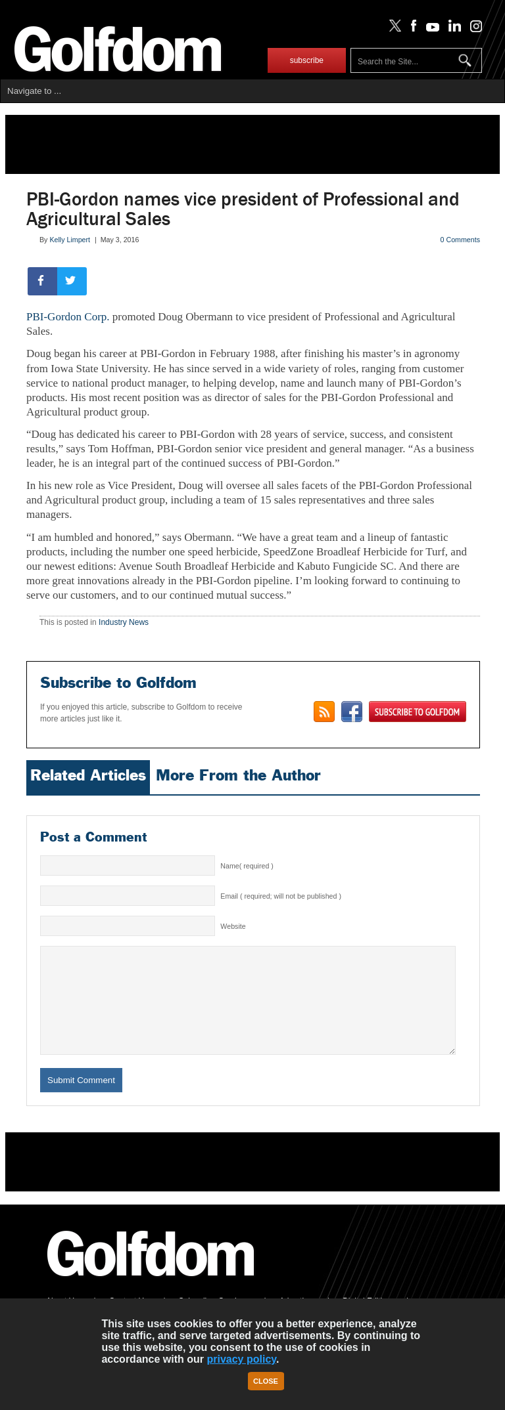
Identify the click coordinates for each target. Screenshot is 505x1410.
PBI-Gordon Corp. (68, 316)
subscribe (307, 60)
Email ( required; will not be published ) (280, 896)
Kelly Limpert (69, 240)
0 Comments (460, 240)
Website (232, 926)
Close (265, 1381)
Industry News (124, 622)
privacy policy (241, 1359)
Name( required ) (247, 866)
